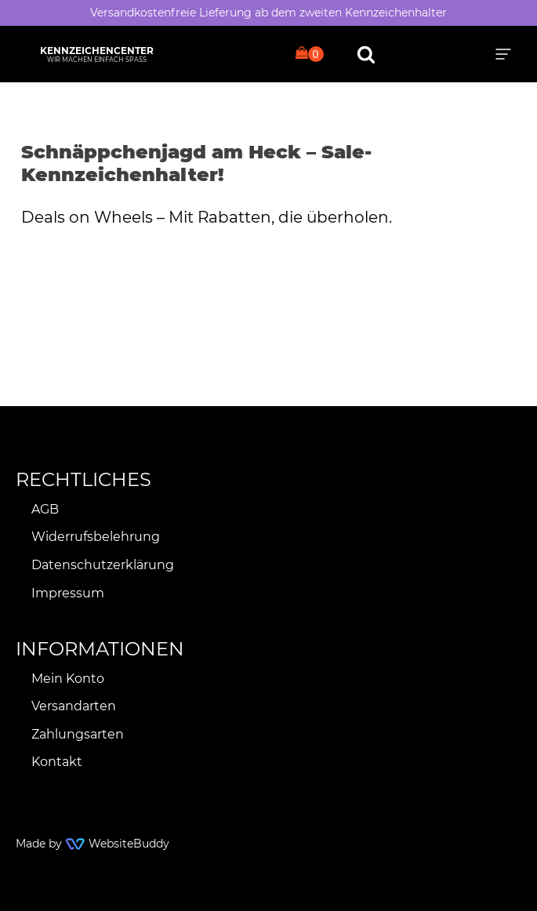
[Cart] (309, 54)
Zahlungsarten (77, 734)
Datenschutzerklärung (102, 564)
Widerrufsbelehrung (95, 536)
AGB (45, 509)
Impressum (67, 593)
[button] (503, 54)
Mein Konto (67, 678)
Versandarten (73, 706)
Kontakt (56, 761)
